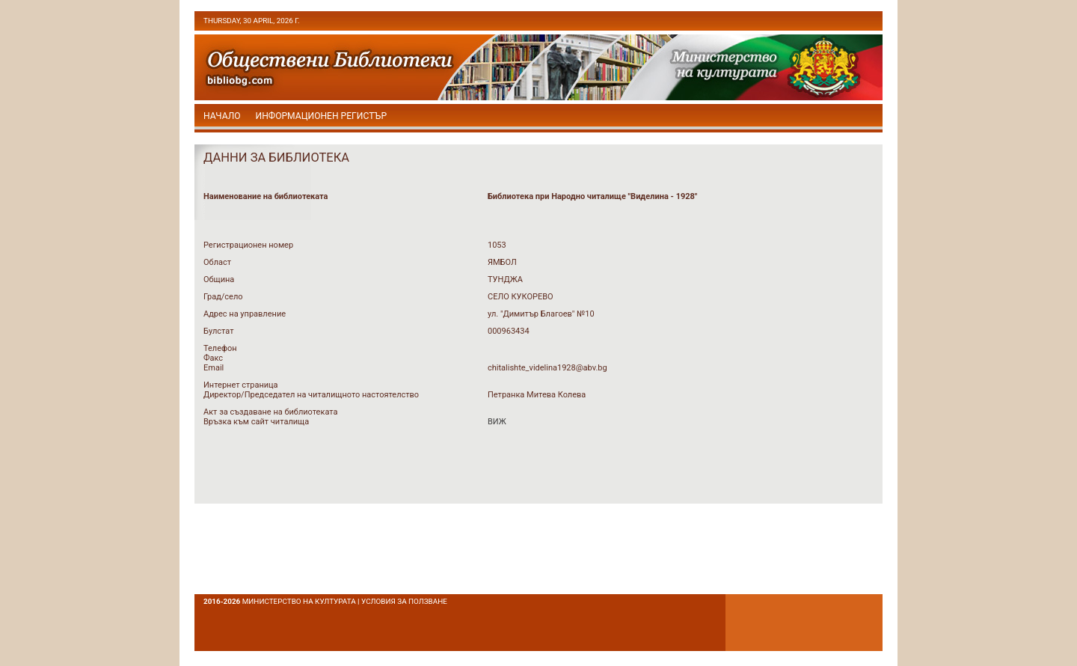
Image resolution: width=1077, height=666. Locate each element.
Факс (213, 358)
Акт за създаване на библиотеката (270, 412)
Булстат (218, 331)
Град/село (223, 297)
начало (222, 116)
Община (218, 279)
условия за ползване (404, 601)
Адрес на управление (244, 314)
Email (213, 368)
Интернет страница (240, 385)
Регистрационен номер (248, 245)
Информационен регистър (321, 116)
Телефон (220, 348)
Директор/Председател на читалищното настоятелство (311, 395)
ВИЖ (497, 422)
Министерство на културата (299, 601)
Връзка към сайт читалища (256, 422)
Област (217, 262)
